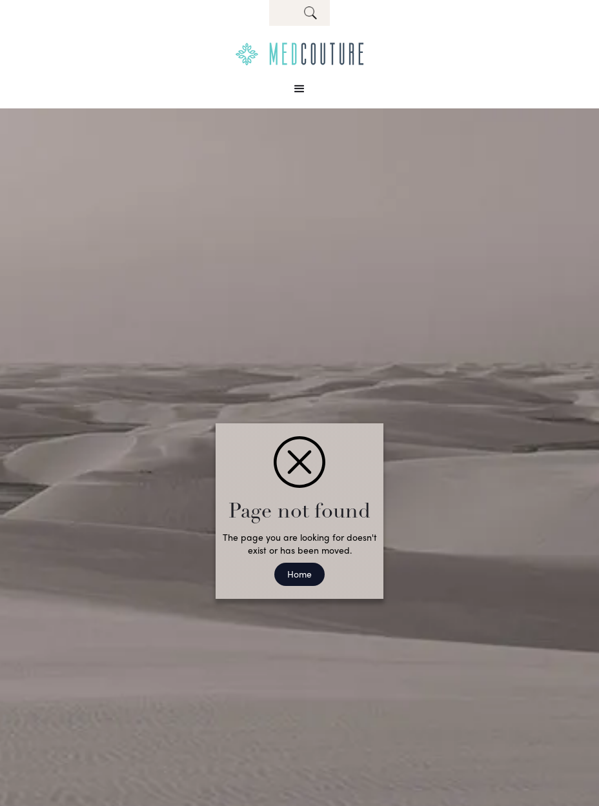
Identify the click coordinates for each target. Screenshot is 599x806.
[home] (299, 54)
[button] (299, 89)
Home (299, 573)
